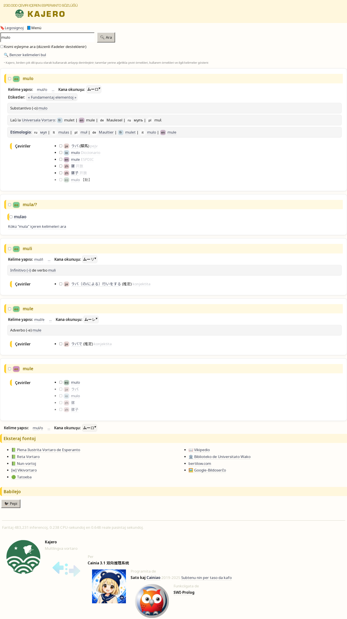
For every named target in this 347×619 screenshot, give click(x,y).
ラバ (75, 145)
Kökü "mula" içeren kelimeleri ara (37, 226)
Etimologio (20, 132)
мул (43, 132)
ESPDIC (87, 159)
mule (172, 132)
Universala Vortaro (38, 120)
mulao (20, 217)
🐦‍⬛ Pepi (10, 503)
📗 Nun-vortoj (23, 463)
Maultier (106, 132)
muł (84, 132)
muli (52, 270)
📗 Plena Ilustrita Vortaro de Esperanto (45, 449)
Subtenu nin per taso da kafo (206, 577)
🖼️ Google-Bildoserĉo (207, 470)
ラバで (76, 343)
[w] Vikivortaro (24, 470)
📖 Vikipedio (199, 449)
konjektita (141, 283)
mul (40, 89)
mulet (130, 132)
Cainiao (153, 577)
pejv (94, 145)
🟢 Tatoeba (21, 476)
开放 (79, 166)
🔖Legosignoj (12, 27)
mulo (43, 108)
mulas (63, 132)
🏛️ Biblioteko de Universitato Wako (220, 456)
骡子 (75, 172)
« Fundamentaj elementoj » (52, 97)
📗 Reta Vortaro (25, 456)
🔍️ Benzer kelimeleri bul (25, 54)
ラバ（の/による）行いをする (96, 283)
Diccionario (90, 152)
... (53, 89)
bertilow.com (200, 463)
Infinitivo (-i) (20, 270)
